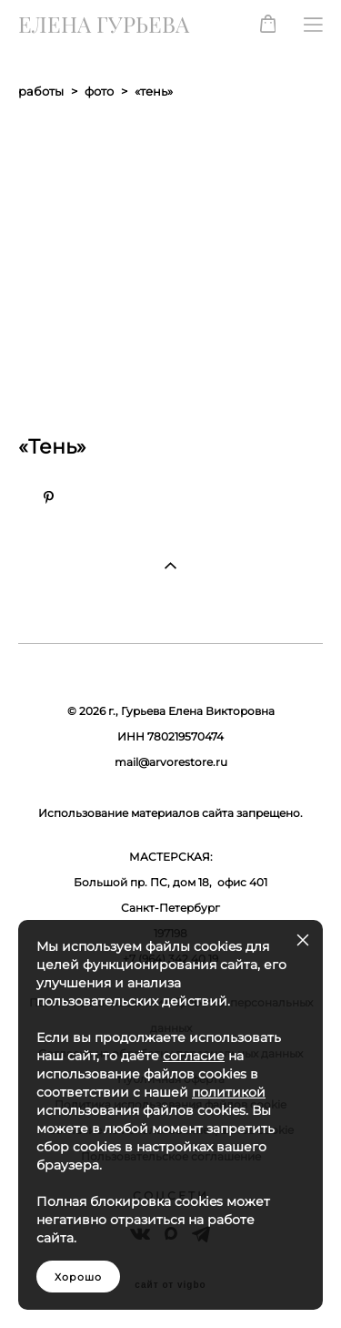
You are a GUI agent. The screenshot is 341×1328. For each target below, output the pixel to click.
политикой (229, 1092)
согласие (194, 1055)
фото (99, 91)
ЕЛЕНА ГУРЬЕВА (103, 25)
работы (41, 91)
